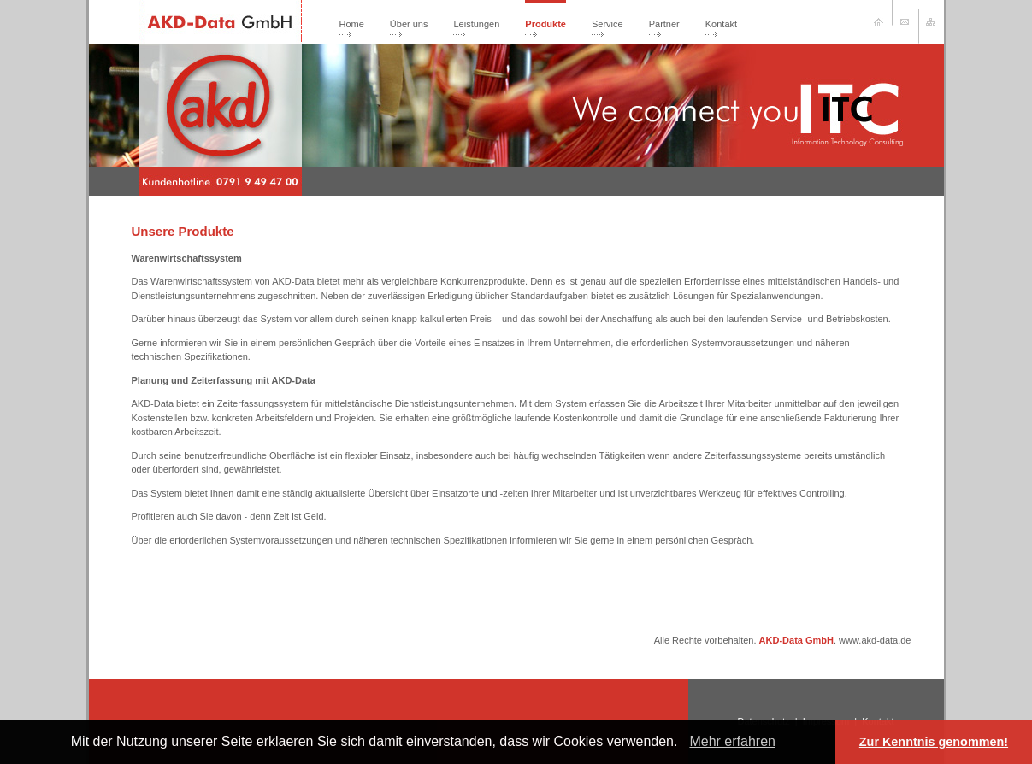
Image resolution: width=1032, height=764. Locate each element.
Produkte (545, 24)
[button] (684, 743)
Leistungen (476, 24)
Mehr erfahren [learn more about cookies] (732, 741)
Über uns (409, 24)
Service (607, 24)
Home (351, 24)
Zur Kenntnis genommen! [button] (933, 742)
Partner (664, 24)
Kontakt (721, 24)
